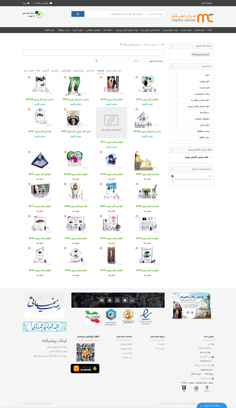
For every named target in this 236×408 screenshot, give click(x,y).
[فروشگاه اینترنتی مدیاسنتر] (193, 18)
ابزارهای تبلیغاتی (93, 30)
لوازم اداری (77, 30)
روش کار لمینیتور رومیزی (57, 347)
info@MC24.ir (206, 361)
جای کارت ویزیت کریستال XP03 (75, 131)
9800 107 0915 (205, 352)
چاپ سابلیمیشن (171, 30)
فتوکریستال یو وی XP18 (111, 99)
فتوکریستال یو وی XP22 (147, 238)
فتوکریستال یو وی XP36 (111, 174)
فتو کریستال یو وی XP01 (39, 131)
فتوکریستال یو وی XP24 (76, 238)
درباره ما (161, 344)
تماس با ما (160, 348)
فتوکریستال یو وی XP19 (40, 206)
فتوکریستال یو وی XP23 (111, 238)
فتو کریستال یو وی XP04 (147, 174)
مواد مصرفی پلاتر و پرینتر (127, 30)
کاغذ (210, 30)
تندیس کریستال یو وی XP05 (76, 99)
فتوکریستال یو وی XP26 (147, 270)
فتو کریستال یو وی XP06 (147, 206)
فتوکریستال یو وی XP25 (40, 238)
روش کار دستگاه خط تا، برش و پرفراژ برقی (50, 355)
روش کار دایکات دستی (58, 351)
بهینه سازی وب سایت (187, 403)
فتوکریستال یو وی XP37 (40, 174)
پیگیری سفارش (41, 3)
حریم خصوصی (126, 348)
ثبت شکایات (127, 357)
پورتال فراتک (165, 403)
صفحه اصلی (207, 3)
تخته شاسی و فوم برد (151, 30)
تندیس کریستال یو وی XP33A (147, 131)
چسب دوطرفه (64, 30)
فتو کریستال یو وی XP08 (75, 206)
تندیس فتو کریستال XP (130, 44)
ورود (24, 3)
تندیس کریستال (151, 44)
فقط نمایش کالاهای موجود (196, 157)
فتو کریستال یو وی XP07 (111, 206)
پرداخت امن (127, 353)
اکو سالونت (199, 30)
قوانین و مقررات (125, 344)
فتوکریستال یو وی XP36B (75, 174)
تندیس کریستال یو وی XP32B (40, 99)
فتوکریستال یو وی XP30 (76, 270)
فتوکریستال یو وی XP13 (147, 99)
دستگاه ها (108, 30)
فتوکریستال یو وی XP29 (111, 270)
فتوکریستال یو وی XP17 (111, 142)
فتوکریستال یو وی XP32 (40, 270)
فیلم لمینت (186, 30)
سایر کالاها (49, 30)
